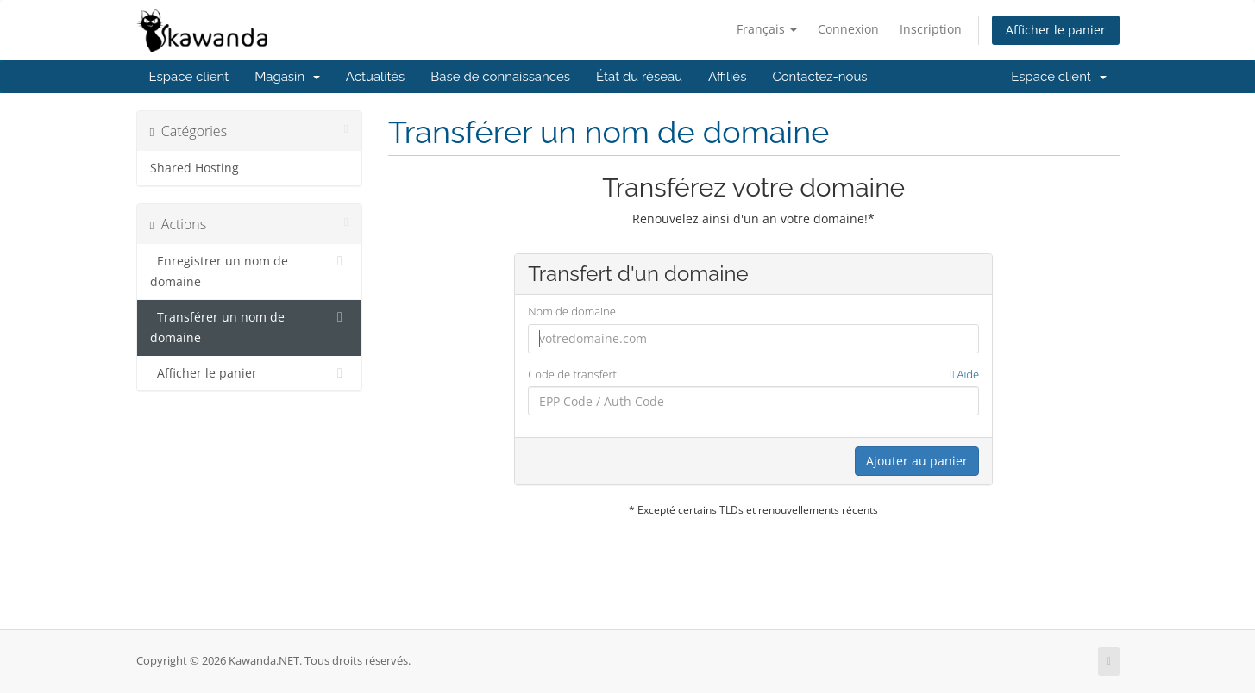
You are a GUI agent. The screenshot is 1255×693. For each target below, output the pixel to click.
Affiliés (727, 76)
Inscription (931, 29)
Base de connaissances (500, 76)
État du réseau (639, 76)
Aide (964, 374)
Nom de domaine (572, 311)
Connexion (848, 29)
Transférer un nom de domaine (249, 326)
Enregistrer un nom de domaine (249, 270)
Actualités (375, 76)
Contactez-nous (819, 76)
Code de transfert (753, 374)
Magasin (287, 76)
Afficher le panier (1056, 30)
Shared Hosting (194, 168)
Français (767, 29)
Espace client (189, 76)
